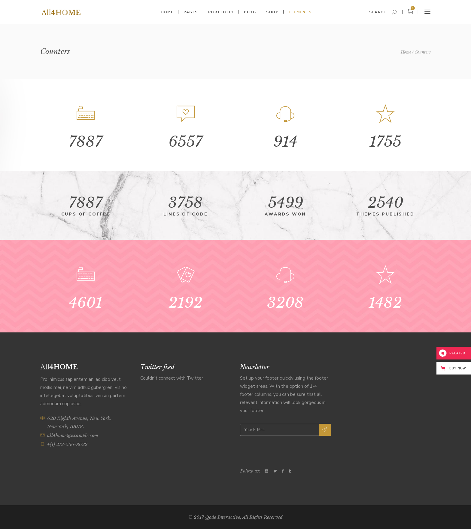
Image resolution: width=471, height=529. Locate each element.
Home (406, 52)
